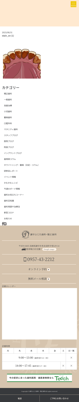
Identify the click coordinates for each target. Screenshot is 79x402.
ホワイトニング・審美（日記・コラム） (22, 165)
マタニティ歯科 (11, 129)
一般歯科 (8, 99)
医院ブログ (9, 141)
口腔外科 (8, 123)
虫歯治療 (8, 105)
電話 (20, 398)
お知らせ (8, 218)
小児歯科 (8, 111)
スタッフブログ (11, 135)
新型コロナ (9, 212)
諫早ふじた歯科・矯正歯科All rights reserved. (44, 391)
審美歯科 (8, 117)
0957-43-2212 (39, 259)
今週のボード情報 (12, 188)
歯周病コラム (10, 159)
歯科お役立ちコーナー (14, 194)
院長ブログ (9, 147)
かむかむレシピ (11, 182)
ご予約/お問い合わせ (59, 398)
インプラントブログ (13, 153)
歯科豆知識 (9, 200)
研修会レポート (11, 170)
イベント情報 (10, 176)
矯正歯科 (8, 93)
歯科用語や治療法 (12, 206)
